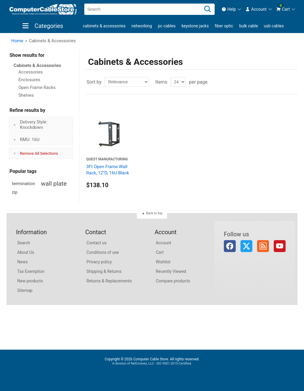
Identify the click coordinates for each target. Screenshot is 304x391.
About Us (25, 252)
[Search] (207, 9)
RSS (263, 246)
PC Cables (167, 26)
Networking (142, 26)
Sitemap (24, 290)
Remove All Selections (39, 153)
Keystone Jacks (195, 26)
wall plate (53, 183)
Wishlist (163, 261)
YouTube (279, 246)
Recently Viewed (171, 271)
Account (163, 242)
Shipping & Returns (103, 271)
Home (17, 40)
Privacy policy (99, 261)
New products (30, 281)
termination (23, 183)
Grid (281, 82)
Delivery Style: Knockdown (33, 124)
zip (15, 192)
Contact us (96, 242)
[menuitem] (231, 9)
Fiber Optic (224, 26)
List (292, 82)
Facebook (229, 246)
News (22, 261)
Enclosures (29, 79)
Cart (160, 252)
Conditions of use (102, 252)
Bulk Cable (248, 26)
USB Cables (274, 26)
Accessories (30, 72)
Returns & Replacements (109, 281)
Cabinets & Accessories (104, 26)
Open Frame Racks (37, 87)
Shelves (26, 95)
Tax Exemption (31, 271)
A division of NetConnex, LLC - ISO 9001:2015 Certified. (152, 363)
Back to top (154, 213)
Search (23, 242)
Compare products (173, 281)
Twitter (246, 246)
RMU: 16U (29, 139)
